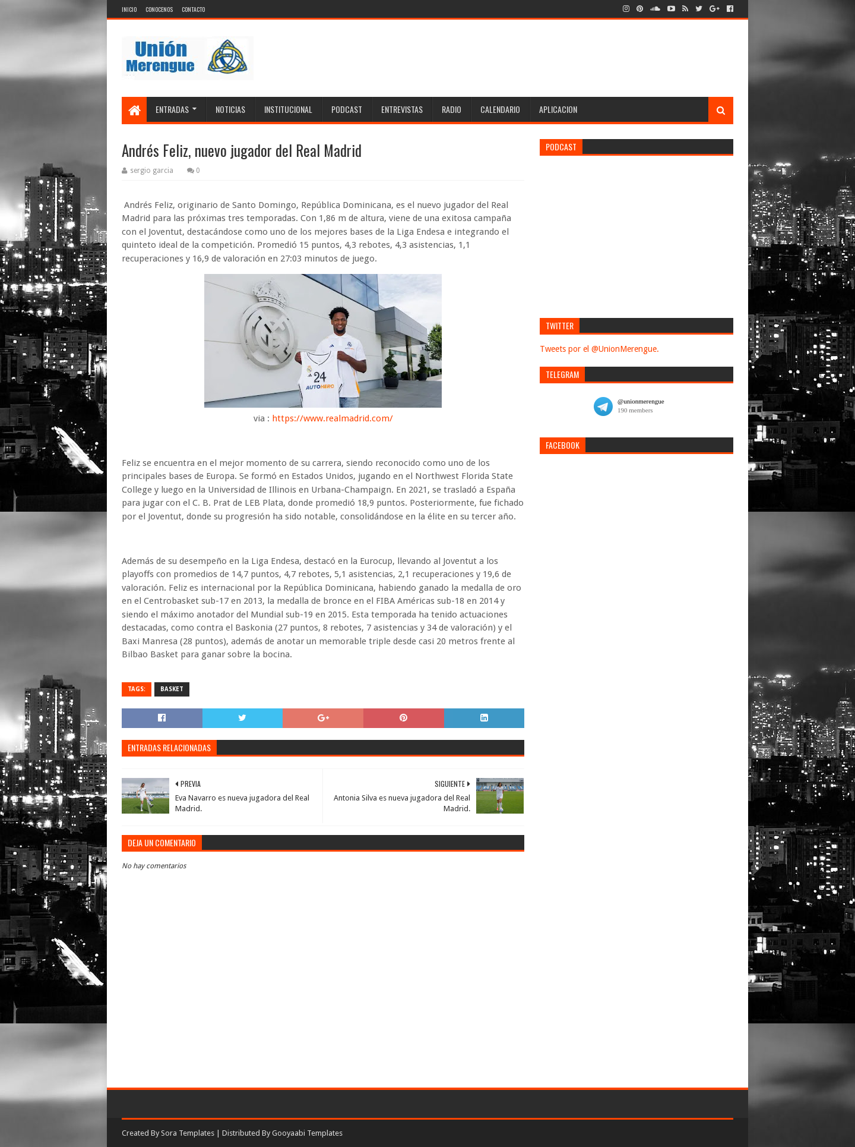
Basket (171, 689)
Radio (451, 109)
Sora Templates (187, 1133)
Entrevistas (402, 109)
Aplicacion (558, 109)
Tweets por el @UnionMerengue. (599, 349)
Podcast (346, 109)
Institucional (288, 109)
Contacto (193, 9)
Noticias (230, 109)
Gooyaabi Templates (307, 1133)
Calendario (500, 109)
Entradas (172, 109)
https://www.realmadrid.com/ (332, 418)
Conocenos (159, 9)
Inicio (129, 9)
